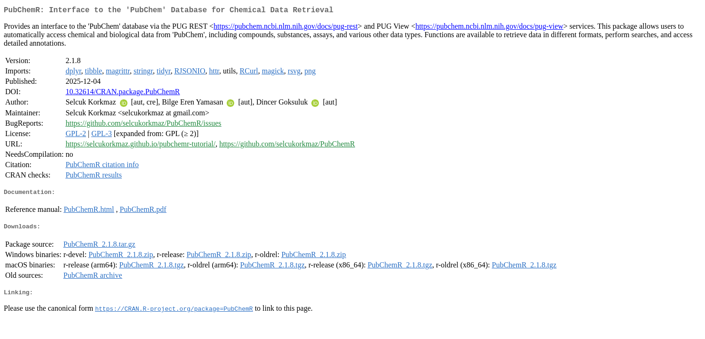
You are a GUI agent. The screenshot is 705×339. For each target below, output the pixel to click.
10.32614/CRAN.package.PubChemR (122, 93)
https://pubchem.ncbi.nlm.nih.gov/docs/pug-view (489, 28)
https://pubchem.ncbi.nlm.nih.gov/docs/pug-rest (286, 28)
